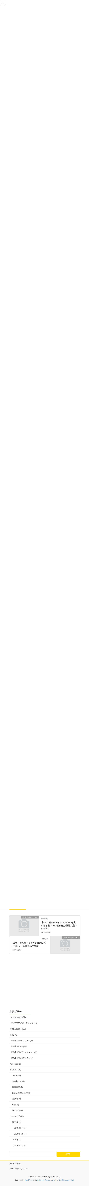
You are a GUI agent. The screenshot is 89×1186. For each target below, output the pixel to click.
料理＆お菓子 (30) (18, 1028)
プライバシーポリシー (19, 1168)
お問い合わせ (15, 1163)
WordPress (29, 1180)
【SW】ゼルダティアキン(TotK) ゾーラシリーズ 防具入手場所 (29, 944)
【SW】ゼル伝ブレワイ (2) (21, 1058)
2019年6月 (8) (20, 1127)
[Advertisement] (44, 984)
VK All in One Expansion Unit (63, 1180)
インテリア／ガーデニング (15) (23, 1023)
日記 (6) (13, 1034)
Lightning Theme (43, 1180)
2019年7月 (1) (20, 1133)
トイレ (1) (16, 1075)
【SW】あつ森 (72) (18, 1046)
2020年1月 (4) (20, 1145)
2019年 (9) (16, 1122)
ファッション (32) (18, 1017)
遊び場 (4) (16, 1098)
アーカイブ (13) (17, 1116)
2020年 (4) (16, 1139)
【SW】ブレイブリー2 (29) (22, 1040)
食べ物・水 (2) (18, 1081)
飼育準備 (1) (17, 1087)
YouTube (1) (15, 1063)
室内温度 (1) (17, 1110)
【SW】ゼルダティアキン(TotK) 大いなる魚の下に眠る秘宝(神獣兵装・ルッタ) (59, 925)
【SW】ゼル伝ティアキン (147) (23, 1052)
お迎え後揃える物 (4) (21, 1092)
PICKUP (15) (15, 1069)
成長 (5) (15, 1104)
